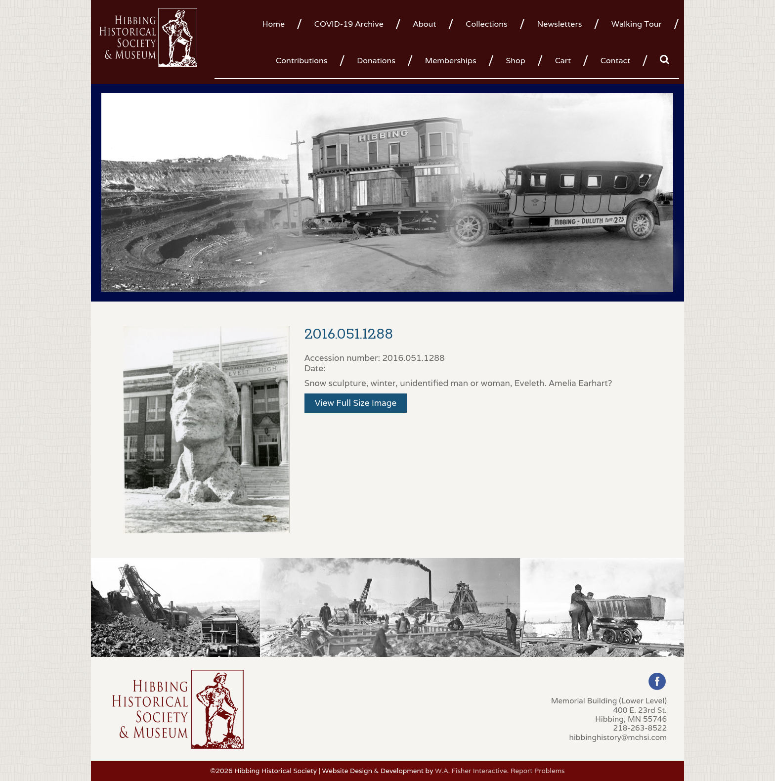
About (424, 24)
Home (273, 24)
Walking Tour (636, 24)
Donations (376, 60)
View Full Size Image (356, 402)
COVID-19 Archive (349, 24)
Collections (486, 24)
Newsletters (559, 24)
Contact (615, 60)
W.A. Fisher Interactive (471, 770)
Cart (563, 60)
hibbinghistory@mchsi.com (618, 737)
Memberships (450, 60)
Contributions (301, 60)
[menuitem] (277, 23)
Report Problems (538, 770)
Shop (515, 60)
